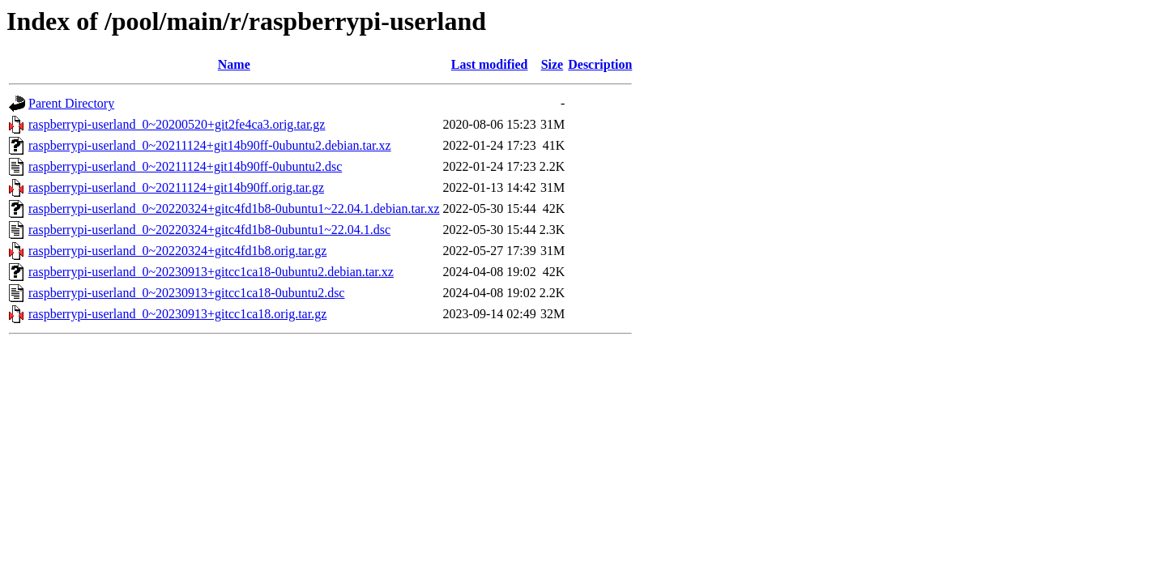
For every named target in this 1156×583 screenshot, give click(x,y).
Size (552, 64)
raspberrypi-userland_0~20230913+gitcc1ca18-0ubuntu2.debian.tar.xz (211, 272)
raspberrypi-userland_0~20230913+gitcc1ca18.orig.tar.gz (177, 314)
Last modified (489, 64)
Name (234, 64)
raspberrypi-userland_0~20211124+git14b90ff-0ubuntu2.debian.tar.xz (209, 145)
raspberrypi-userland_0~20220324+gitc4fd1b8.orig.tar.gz (177, 250)
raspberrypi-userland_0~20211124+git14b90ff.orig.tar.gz (176, 187)
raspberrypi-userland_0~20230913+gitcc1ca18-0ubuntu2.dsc (186, 293)
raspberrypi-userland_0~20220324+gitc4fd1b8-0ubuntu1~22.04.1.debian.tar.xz (234, 208)
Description (600, 64)
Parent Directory (71, 103)
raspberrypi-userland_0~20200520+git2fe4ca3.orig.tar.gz (176, 124)
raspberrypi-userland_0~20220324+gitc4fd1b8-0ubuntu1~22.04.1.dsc (209, 229)
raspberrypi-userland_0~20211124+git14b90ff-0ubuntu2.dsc (185, 166)
